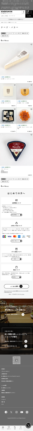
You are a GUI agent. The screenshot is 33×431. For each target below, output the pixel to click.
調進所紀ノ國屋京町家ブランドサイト (14, 341)
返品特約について (15, 277)
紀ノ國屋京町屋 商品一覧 (11, 346)
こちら (22, 294)
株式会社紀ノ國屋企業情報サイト (13, 314)
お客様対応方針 (4, 373)
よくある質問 (14, 286)
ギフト (2, 404)
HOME (2, 22)
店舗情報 (3, 390)
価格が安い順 (25, 33)
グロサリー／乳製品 (7, 22)
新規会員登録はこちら (15, 214)
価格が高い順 (5, 35)
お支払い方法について (15, 240)
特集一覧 (3, 401)
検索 (30, 15)
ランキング (9, 33)
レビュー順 (17, 33)
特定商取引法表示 (4, 378)
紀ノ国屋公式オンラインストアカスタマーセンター (10, 376)
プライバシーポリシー (5, 371)
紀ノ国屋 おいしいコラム (6, 387)
